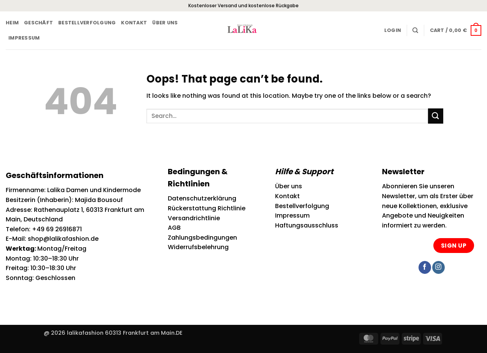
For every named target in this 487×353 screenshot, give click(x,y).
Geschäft (38, 22)
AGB (174, 227)
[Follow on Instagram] (438, 267)
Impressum (24, 38)
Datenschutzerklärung (202, 198)
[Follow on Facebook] (425, 267)
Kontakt (134, 22)
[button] (392, 30)
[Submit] (435, 115)
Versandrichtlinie (194, 218)
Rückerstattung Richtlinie (206, 208)
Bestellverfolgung (87, 22)
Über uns (165, 22)
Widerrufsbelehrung (198, 247)
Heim (12, 22)
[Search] (415, 30)
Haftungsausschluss (306, 225)
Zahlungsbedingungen (202, 237)
